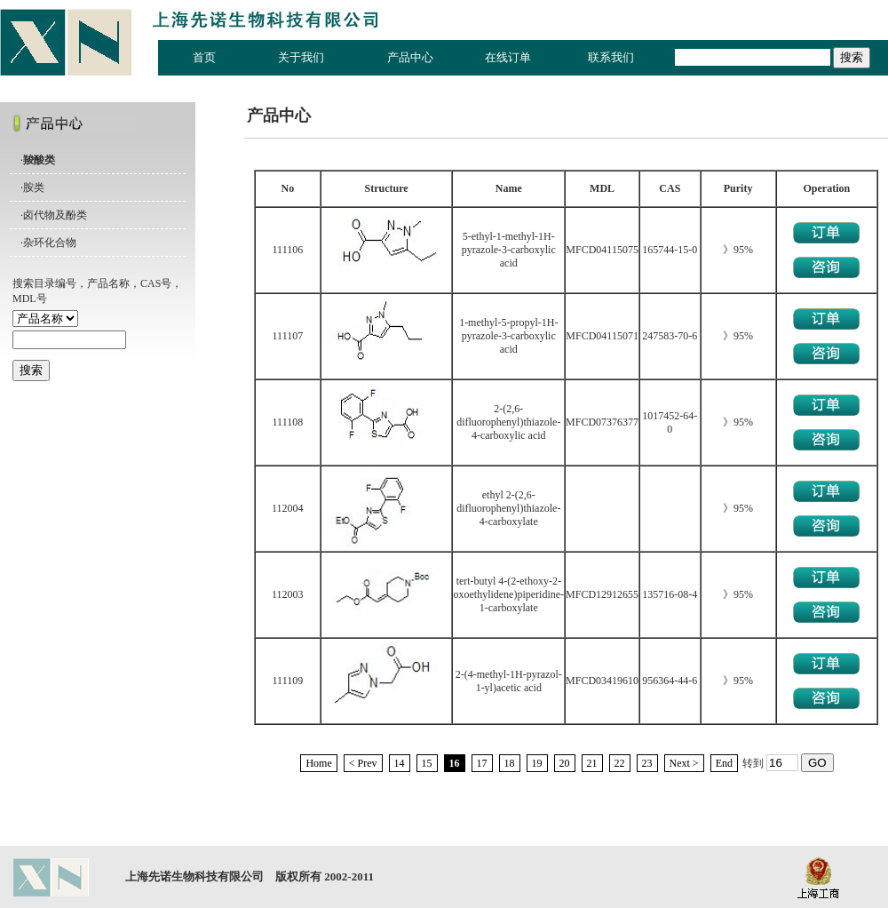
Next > (684, 763)
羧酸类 (39, 160)
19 (537, 763)
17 (482, 763)
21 (592, 763)
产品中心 (410, 57)
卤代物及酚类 (55, 215)
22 (619, 763)
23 (647, 763)
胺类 (33, 187)
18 (509, 763)
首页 (204, 57)
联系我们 (611, 57)
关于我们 (301, 57)
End (724, 763)
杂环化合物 (49, 242)
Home (318, 763)
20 (564, 763)
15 (427, 763)
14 (399, 763)
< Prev (363, 763)
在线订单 (508, 57)
